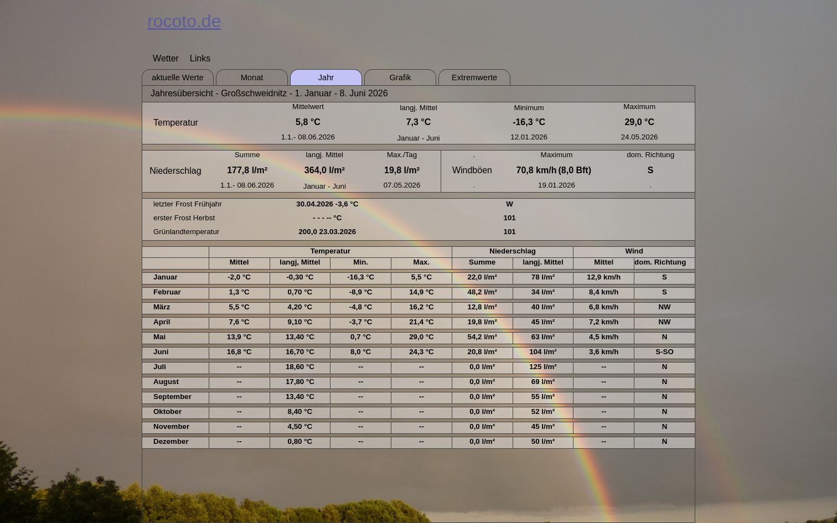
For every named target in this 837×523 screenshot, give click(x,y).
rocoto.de (184, 21)
